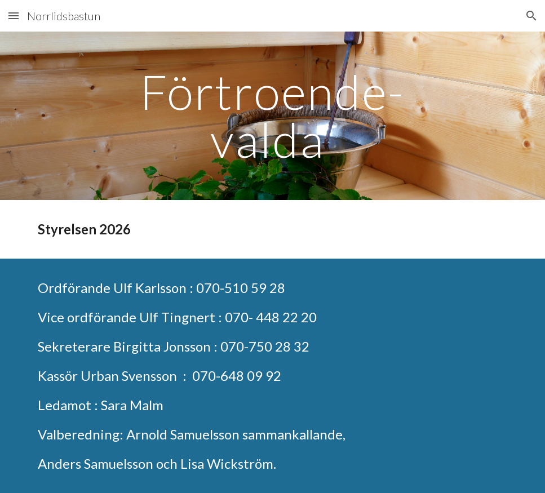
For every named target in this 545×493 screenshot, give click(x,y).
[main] (272, 115)
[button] (13, 15)
